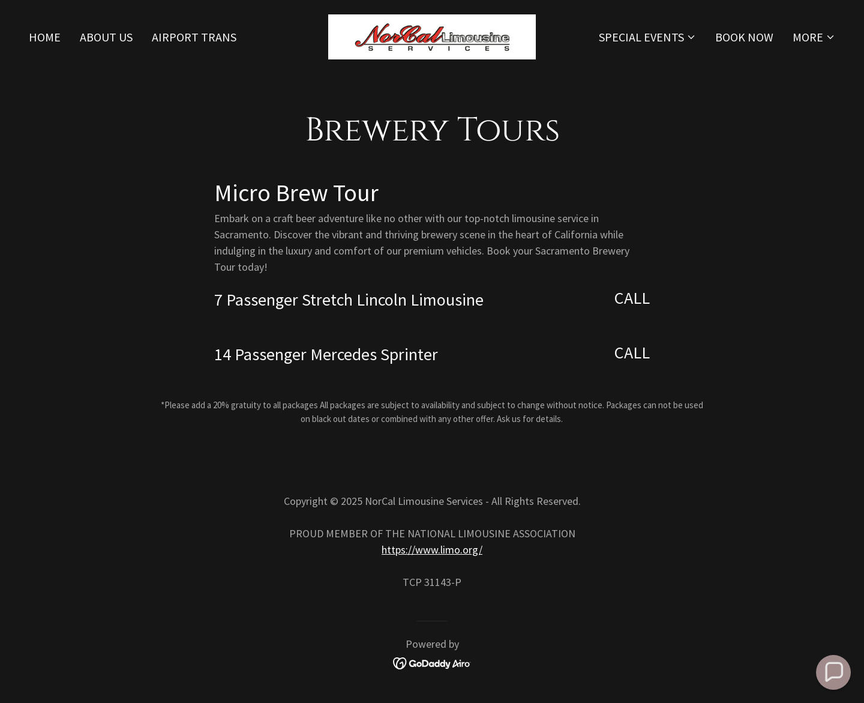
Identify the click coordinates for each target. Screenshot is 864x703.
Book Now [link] (744, 36)
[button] (647, 37)
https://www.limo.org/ (432, 550)
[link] (432, 35)
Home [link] (45, 36)
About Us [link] (106, 36)
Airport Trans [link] (194, 36)
